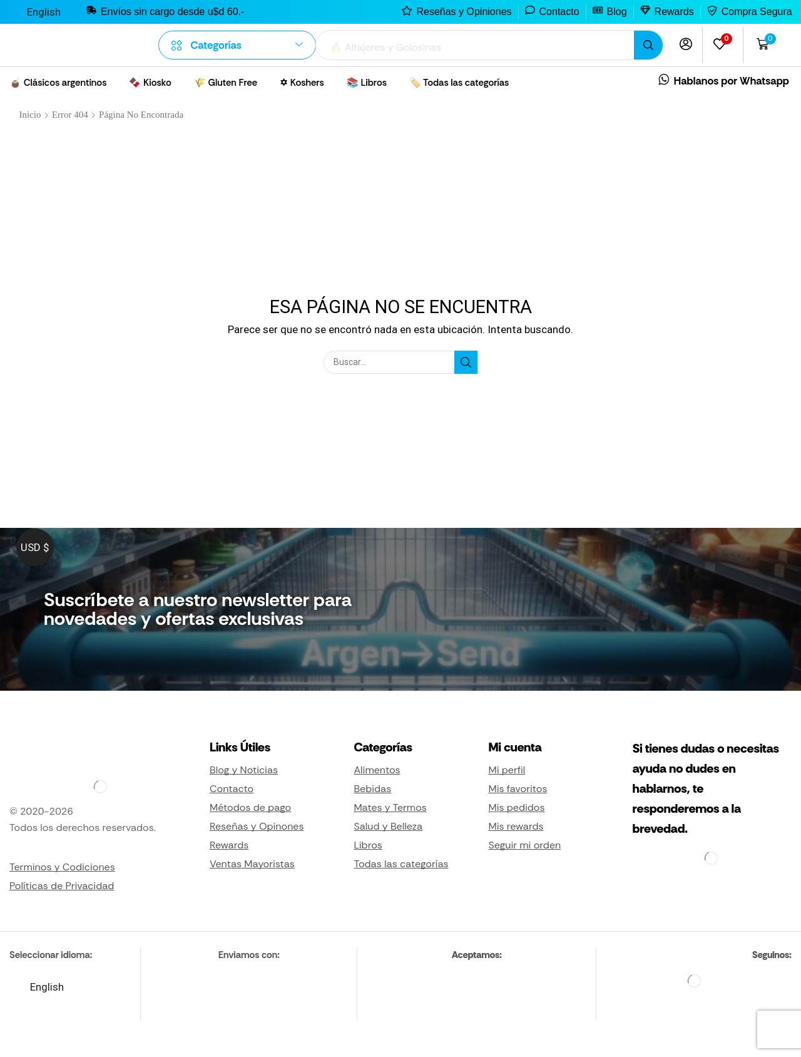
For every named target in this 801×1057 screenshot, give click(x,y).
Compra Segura (757, 11)
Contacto (559, 11)
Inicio (30, 115)
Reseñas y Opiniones (463, 11)
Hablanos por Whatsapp (731, 81)
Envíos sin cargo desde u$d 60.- (172, 11)
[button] (686, 44)
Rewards (674, 11)
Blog (617, 11)
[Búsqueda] (648, 45)
